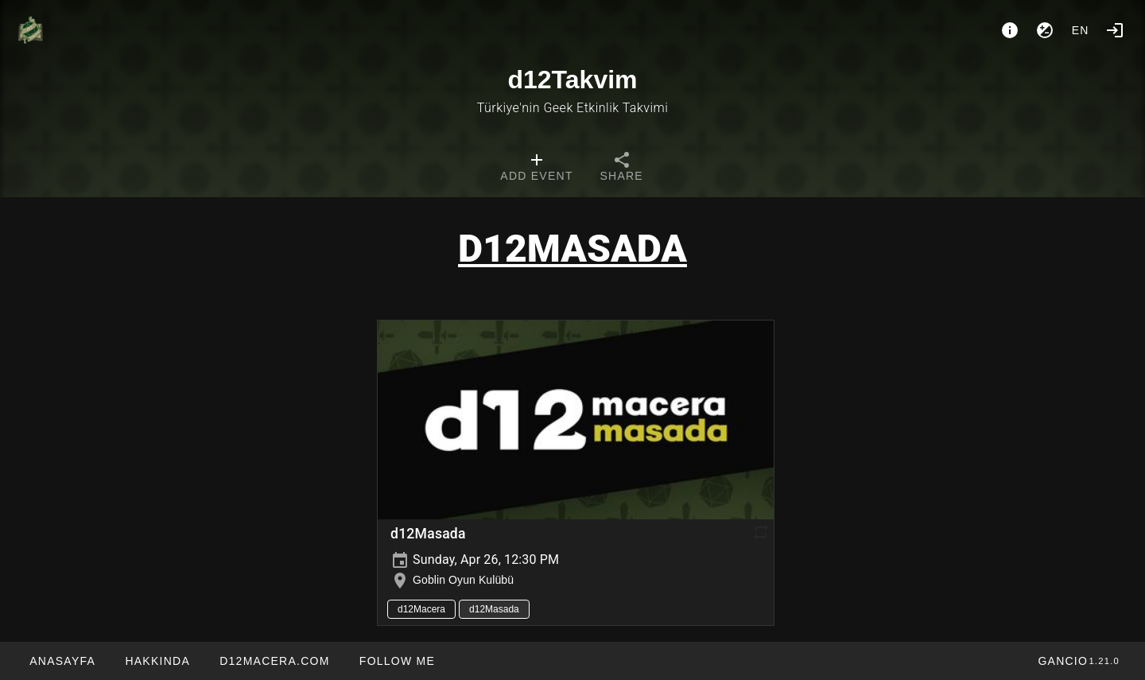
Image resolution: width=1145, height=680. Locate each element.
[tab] (536, 168)
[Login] (1114, 30)
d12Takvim (572, 79)
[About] (1009, 30)
